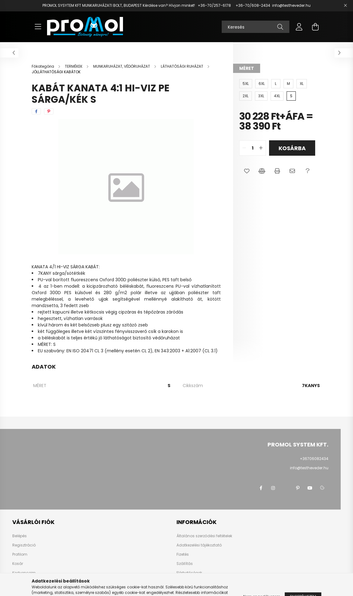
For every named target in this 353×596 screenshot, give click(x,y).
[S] (291, 96)
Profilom (19, 554)
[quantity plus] (261, 148)
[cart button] (315, 27)
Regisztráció (24, 545)
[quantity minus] (244, 148)
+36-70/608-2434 (252, 5)
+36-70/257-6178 (214, 5)
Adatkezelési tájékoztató (199, 545)
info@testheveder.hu (291, 5)
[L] (275, 83)
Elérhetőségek (189, 573)
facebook (261, 488)
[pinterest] (49, 111)
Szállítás (185, 564)
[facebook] (36, 111)
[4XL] (277, 96)
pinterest (298, 488)
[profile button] (299, 27)
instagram (273, 488)
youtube (310, 488)
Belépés (19, 536)
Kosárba (292, 148)
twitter (285, 488)
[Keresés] (255, 27)
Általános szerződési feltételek (204, 536)
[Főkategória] (43, 66)
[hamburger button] (38, 27)
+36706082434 (314, 458)
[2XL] (245, 96)
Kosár (17, 564)
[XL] (301, 83)
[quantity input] (252, 148)
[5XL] (245, 83)
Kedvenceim (24, 573)
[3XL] (261, 96)
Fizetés (183, 554)
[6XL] (261, 83)
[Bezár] (345, 5)
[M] (288, 83)
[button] (246, 171)
